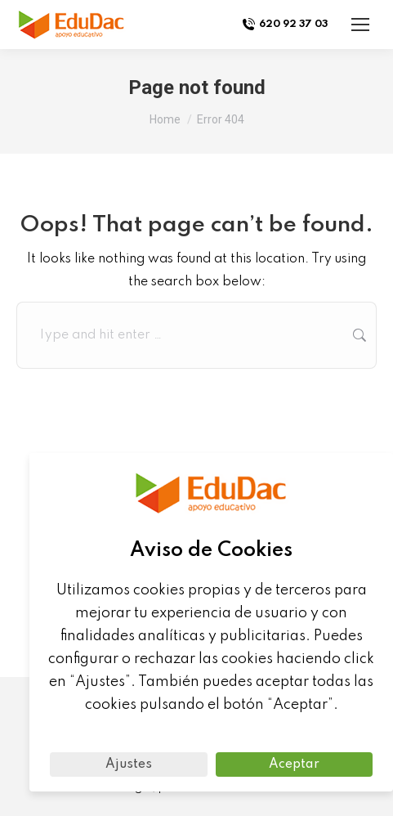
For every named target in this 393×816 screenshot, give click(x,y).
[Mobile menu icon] (360, 24)
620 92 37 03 (285, 24)
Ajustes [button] (128, 764)
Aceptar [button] (294, 764)
